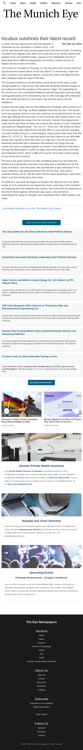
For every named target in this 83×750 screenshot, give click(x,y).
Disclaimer (41, 686)
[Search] (4, 3)
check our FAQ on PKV (59, 478)
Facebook (41, 732)
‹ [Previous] (6, 411)
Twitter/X (41, 728)
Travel (41, 658)
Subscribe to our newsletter (41, 703)
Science (68, 3)
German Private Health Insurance (41, 465)
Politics (43, 3)
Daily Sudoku (41, 714)
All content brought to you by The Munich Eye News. (32, 208)
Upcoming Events (41, 572)
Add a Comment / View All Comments (41, 222)
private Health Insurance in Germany (25, 471)
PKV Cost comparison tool (20, 484)
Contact (41, 679)
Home (13, 3)
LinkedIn (41, 735)
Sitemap (41, 690)
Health (33, 3)
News (22, 3)
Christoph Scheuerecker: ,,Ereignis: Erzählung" (41, 577)
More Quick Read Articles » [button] (41, 382)
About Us (41, 675)
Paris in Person (39, 369)
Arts (79, 3)
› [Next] (76, 411)
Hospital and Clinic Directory (41, 521)
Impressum (41, 682)
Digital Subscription (41, 707)
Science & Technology (41, 646)
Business (56, 3)
